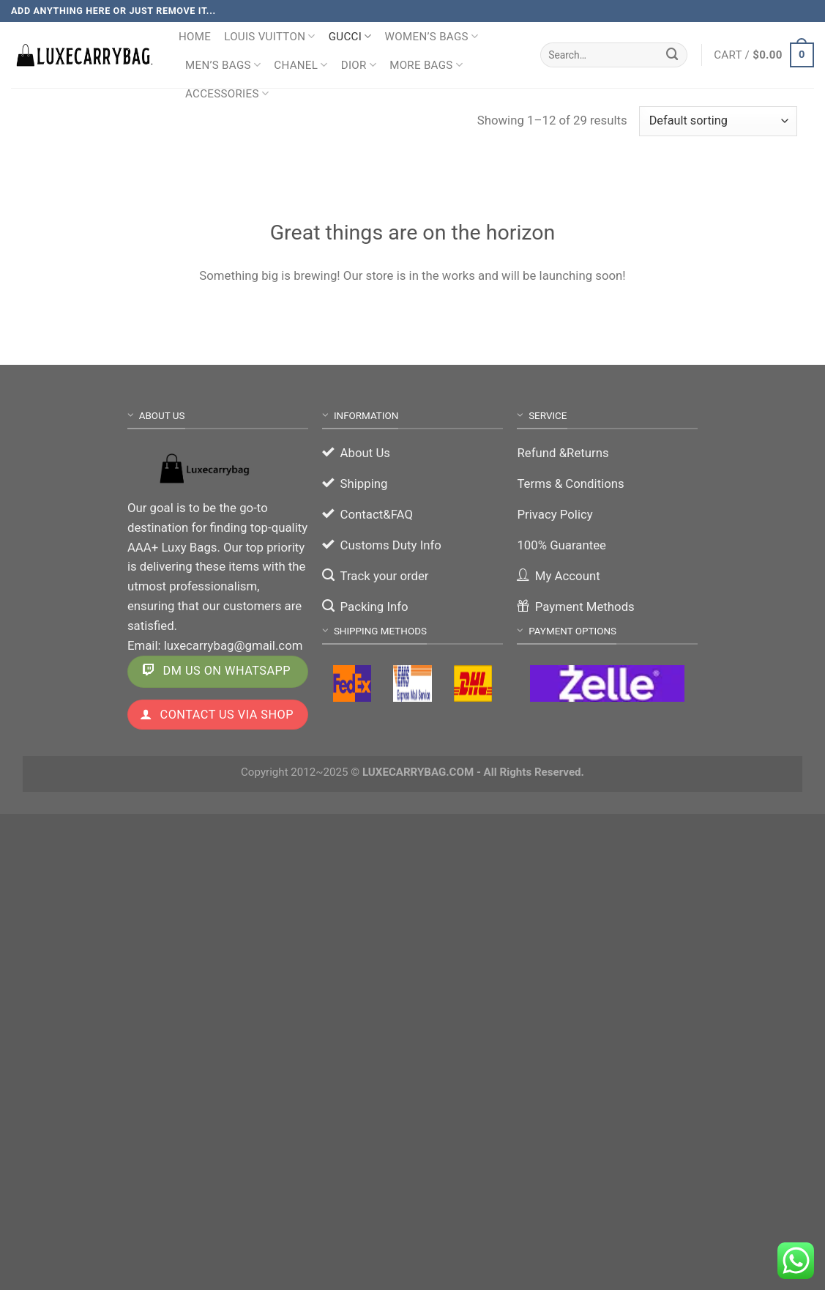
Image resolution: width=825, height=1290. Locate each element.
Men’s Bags (223, 65)
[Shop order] (717, 121)
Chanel (300, 65)
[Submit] (673, 54)
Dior (358, 65)
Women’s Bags (432, 36)
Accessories (227, 93)
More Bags (426, 65)
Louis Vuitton (270, 36)
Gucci (350, 36)
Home (195, 36)
